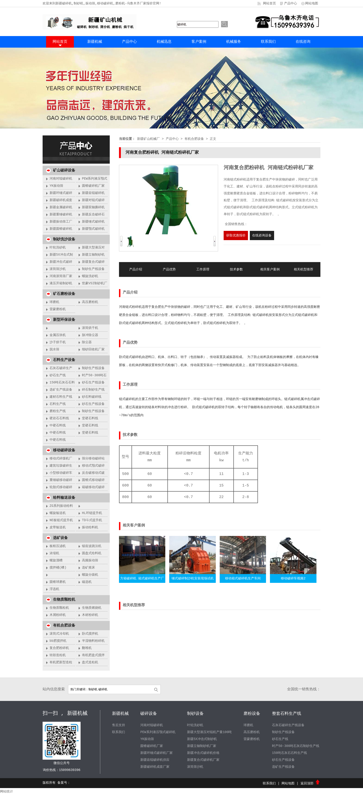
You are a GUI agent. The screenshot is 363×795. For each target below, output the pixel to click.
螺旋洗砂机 (90, 276)
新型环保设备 (64, 320)
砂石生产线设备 (93, 382)
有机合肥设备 (64, 626)
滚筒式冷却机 (59, 634)
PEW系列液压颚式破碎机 (157, 732)
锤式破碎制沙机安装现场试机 (193, 578)
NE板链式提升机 (61, 520)
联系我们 (268, 42)
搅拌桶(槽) (58, 567)
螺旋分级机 (90, 575)
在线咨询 (303, 42)
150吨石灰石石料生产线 (289, 753)
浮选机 (54, 589)
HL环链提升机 (92, 513)
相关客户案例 (270, 269)
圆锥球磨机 (58, 582)
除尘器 (87, 342)
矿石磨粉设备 (64, 294)
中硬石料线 (58, 425)
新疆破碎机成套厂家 (154, 767)
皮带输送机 (58, 527)
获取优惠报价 (236, 235)
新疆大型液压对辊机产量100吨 (209, 732)
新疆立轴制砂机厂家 (201, 746)
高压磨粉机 (90, 302)
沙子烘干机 (58, 342)
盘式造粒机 (90, 662)
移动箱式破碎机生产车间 (243, 578)
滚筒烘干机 (90, 328)
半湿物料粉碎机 (93, 641)
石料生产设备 (64, 360)
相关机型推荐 (303, 269)
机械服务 (233, 42)
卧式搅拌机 (90, 634)
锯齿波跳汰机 (91, 546)
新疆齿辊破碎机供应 (154, 760)
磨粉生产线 (58, 411)
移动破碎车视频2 (293, 578)
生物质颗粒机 (64, 600)
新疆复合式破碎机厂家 (203, 760)
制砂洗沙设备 (64, 239)
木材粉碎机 (90, 615)
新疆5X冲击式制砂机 (202, 739)
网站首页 (269, 3)
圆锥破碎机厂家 (93, 186)
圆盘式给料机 (91, 553)
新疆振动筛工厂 (61, 221)
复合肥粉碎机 (59, 648)
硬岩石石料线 (59, 418)
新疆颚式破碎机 (93, 229)
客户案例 (198, 42)
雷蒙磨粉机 (58, 309)
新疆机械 (94, 42)
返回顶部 (310, 783)
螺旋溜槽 (56, 560)
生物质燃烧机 (91, 608)
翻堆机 (87, 648)
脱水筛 (54, 349)
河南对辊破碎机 (61, 178)
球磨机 (54, 302)
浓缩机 (54, 553)
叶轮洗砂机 (58, 247)
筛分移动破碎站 (93, 458)
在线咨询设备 (262, 235)
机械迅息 (164, 42)
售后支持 (118, 725)
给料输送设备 (64, 498)
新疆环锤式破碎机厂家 (156, 753)
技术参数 (236, 269)
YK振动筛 (56, 186)
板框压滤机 (58, 546)
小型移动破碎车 (61, 473)
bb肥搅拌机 (58, 641)
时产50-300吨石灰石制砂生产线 (295, 746)
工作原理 (202, 269)
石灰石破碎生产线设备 (288, 725)
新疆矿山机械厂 (148, 139)
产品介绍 (135, 269)
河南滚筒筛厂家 (61, 276)
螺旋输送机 (58, 513)
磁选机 (87, 582)
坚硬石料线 (90, 418)
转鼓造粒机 (58, 655)
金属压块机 (58, 335)
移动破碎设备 (64, 450)
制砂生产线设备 (93, 269)
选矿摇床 (88, 567)
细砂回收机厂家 (93, 349)
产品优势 (169, 269)
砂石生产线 (58, 375)
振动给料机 (90, 527)
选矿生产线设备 (61, 389)
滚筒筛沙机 (58, 269)
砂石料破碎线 (91, 397)
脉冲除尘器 (90, 335)
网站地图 (311, 3)
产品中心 (290, 3)
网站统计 (6, 791)
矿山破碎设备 (64, 170)
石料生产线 (58, 404)
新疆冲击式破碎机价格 (203, 753)
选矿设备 (60, 538)
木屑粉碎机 (58, 615)
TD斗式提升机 (92, 520)
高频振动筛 (90, 560)
